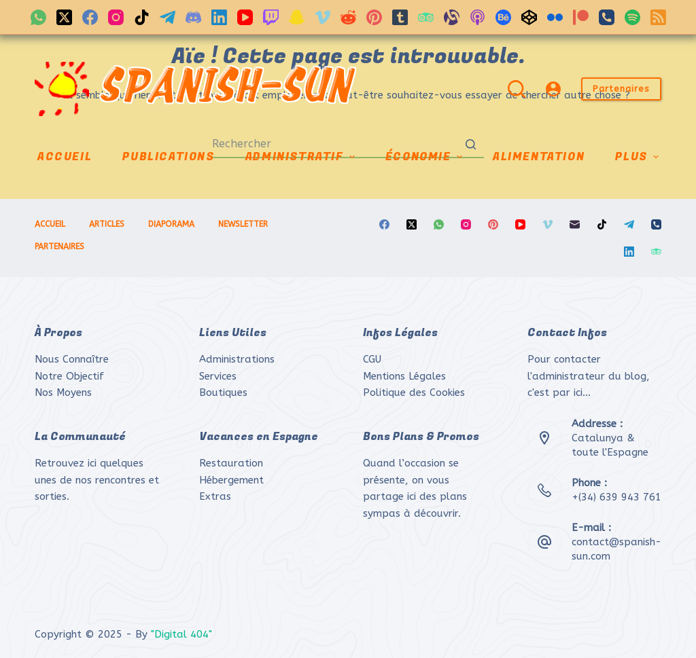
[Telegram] (167, 17)
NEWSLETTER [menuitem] (243, 224)
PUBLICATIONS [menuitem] (168, 157)
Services (218, 376)
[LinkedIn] (219, 17)
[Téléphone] (606, 17)
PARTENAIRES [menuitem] (59, 246)
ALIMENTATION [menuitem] (539, 157)
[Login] (553, 88)
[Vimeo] (322, 17)
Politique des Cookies (414, 392)
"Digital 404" (181, 634)
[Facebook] (90, 17)
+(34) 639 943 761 (616, 497)
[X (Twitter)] (64, 17)
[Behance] (503, 17)
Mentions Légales (404, 376)
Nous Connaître (72, 359)
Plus (638, 157)
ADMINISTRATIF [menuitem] (301, 157)
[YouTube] (245, 17)
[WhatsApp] (38, 17)
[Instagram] (116, 17)
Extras (215, 496)
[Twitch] (271, 17)
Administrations (237, 359)
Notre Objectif (69, 376)
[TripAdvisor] (426, 17)
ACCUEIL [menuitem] (64, 157)
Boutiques (223, 392)
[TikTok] (142, 17)
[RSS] (658, 17)
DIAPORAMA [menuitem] (171, 224)
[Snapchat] (296, 17)
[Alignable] (451, 17)
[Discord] (193, 17)
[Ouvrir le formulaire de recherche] (516, 89)
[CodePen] (529, 17)
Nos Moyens (63, 392)
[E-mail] (575, 224)
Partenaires (621, 89)
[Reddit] (348, 17)
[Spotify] (632, 17)
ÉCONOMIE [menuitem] (425, 157)
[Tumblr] (400, 17)
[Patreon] (581, 17)
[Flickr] (555, 17)
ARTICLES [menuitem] (106, 224)
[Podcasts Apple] (477, 17)
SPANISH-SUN (224, 89)
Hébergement (231, 480)
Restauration (231, 463)
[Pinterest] (374, 17)
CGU (372, 359)
